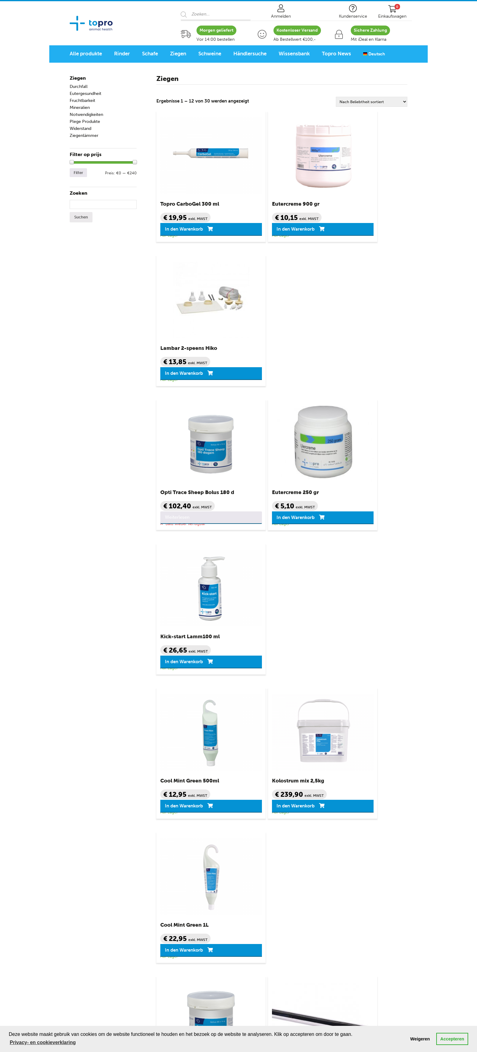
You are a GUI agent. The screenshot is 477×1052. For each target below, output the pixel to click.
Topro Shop (169, 846)
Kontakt (251, 855)
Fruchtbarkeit (82, 100)
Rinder (122, 54)
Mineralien (80, 107)
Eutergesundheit (85, 93)
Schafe (150, 54)
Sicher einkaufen (260, 872)
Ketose (163, 880)
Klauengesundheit (175, 889)
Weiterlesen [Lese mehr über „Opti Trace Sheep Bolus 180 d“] (179, 373)
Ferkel (76, 914)
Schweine (209, 54)
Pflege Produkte (173, 923)
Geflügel (78, 923)
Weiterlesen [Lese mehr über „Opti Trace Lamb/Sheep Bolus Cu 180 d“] (179, 661)
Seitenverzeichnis (261, 923)
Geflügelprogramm (90, 970)
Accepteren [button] (452, 1038)
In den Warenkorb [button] (186, 229)
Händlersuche (249, 54)
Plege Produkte (85, 121)
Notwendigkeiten (86, 114)
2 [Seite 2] (274, 696)
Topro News (336, 54)
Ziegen (178, 54)
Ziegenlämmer (84, 135)
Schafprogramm (87, 953)
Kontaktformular (371, 805)
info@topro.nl (326, 798)
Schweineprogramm (91, 962)
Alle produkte (86, 54)
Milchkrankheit (172, 897)
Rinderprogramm (88, 945)
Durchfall (79, 86)
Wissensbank (294, 54)
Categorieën (84, 846)
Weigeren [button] (420, 1038)
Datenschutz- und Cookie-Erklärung (281, 897)
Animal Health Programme (101, 936)
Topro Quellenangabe (266, 914)
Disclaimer (254, 906)
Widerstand (80, 128)
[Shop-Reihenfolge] (371, 102)
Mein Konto (255, 863)
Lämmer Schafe (86, 880)
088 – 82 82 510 (261, 798)
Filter (78, 172)
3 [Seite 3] (286, 696)
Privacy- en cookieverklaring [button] (43, 1042)
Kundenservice (260, 846)
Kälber (76, 863)
